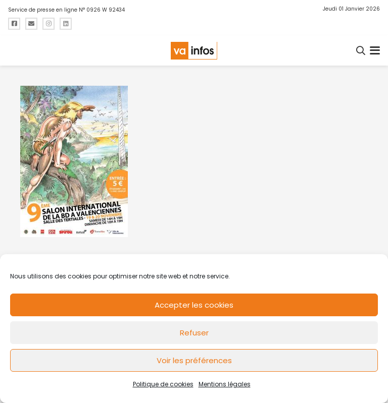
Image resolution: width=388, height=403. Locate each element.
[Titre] (14, 24)
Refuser (194, 332)
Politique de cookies (163, 384)
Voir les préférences (194, 360)
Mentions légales (225, 384)
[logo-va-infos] (194, 51)
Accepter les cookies (194, 305)
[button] (361, 50)
